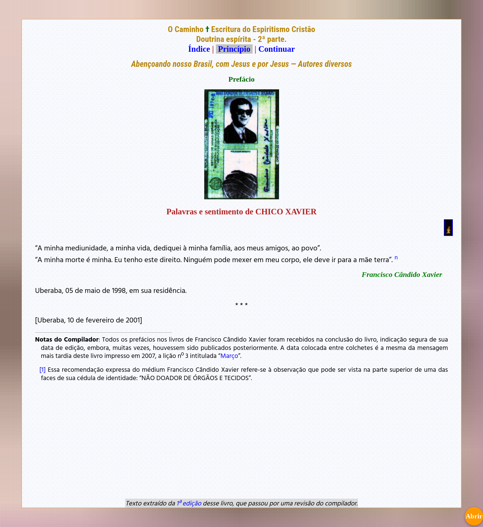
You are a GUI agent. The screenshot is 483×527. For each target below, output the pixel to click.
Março (229, 355)
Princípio (234, 49)
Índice (199, 49)
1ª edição (189, 503)
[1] (41, 369)
